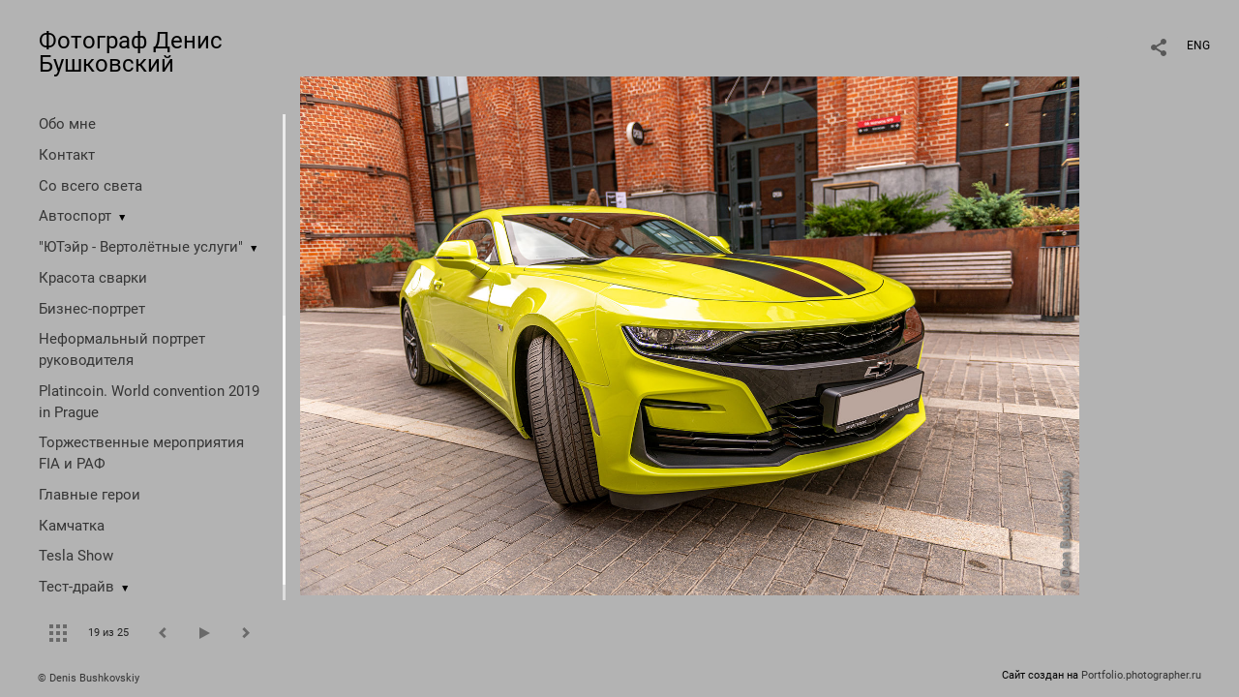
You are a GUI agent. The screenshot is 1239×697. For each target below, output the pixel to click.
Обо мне (67, 124)
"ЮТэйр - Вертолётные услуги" (141, 247)
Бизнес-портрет (92, 309)
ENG (1198, 45)
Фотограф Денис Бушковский (131, 52)
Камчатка (72, 525)
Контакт (67, 155)
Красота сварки (93, 278)
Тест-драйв (76, 586)
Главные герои (89, 494)
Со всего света (90, 186)
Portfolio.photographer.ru (1141, 675)
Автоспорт (75, 216)
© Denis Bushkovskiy (88, 678)
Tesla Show (76, 555)
